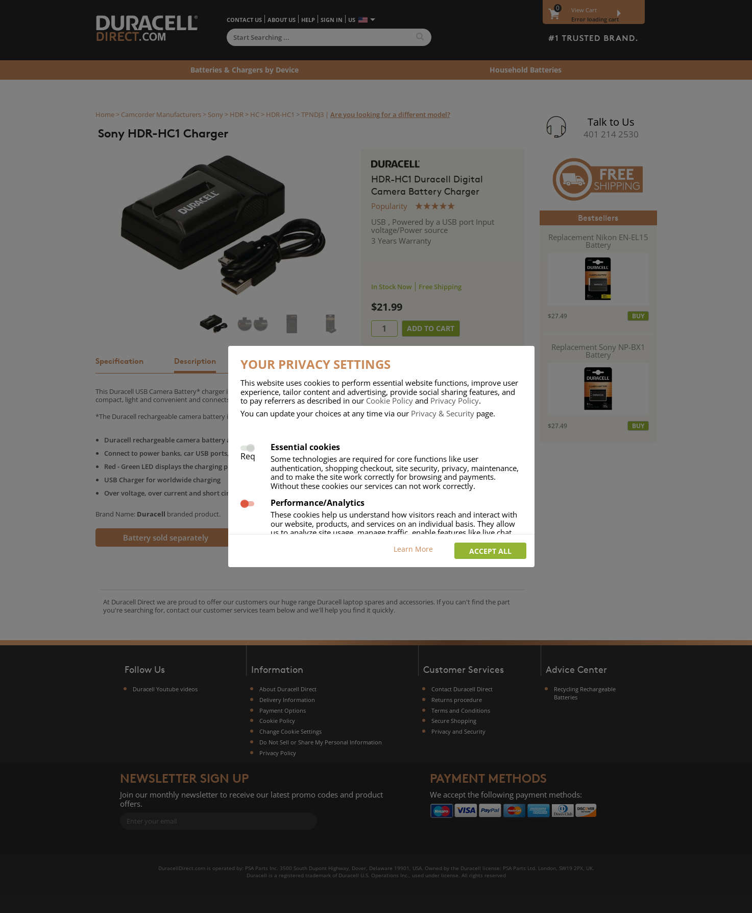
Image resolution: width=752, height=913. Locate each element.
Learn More (413, 549)
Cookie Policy (389, 400)
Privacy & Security (442, 413)
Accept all (490, 551)
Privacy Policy (454, 400)
